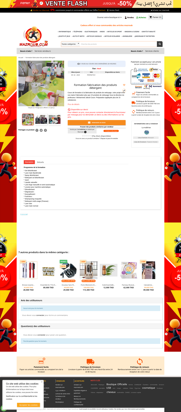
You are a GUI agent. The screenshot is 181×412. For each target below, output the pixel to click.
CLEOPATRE (94, 388)
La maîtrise (146, 127)
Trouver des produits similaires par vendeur (96, 127)
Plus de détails (73, 104)
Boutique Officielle (116, 384)
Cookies (111, 409)
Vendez (129, 17)
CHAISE (127, 392)
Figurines (137, 388)
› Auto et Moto (78, 36)
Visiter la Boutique (111, 131)
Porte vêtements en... (88, 285)
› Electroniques (90, 32)
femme (131, 384)
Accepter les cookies (28, 405)
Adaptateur (99, 392)
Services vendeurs (43, 51)
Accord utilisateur (102, 409)
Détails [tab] (40, 162)
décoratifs (94, 384)
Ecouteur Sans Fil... (68, 285)
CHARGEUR (137, 384)
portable (102, 388)
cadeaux (125, 388)
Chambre (145, 384)
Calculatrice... (148, 285)
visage (119, 388)
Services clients (152, 51)
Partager (36, 130)
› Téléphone (77, 32)
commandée (153, 384)
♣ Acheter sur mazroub (160, 10)
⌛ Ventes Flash (113, 10)
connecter (40, 315)
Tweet (41, 130)
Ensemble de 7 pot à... (48, 285)
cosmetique (148, 387)
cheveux (111, 392)
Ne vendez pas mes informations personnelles (129, 409)
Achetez (141, 17)
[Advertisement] (90, 232)
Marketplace (59, 402)
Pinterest (45, 130)
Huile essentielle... (108, 285)
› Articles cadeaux (94, 36)
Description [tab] (29, 162)
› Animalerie (127, 36)
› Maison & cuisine (131, 32)
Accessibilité (92, 409)
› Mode (102, 32)
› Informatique (64, 32)
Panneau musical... (128, 285)
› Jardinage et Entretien (144, 36)
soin (114, 388)
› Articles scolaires (111, 36)
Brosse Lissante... (28, 285)
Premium (102, 10)
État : (94, 68)
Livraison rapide (136, 392)
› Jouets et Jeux (64, 36)
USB (108, 387)
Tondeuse (160, 388)
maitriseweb (83, 409)
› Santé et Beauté (148, 32)
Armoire (161, 384)
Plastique (101, 384)
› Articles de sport (114, 32)
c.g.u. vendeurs (60, 391)
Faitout (93, 392)
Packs (131, 388)
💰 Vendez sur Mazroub (39, 10)
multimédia (120, 392)
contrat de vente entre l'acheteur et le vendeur (62, 396)
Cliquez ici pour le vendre (109, 138)
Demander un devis (97, 122)
